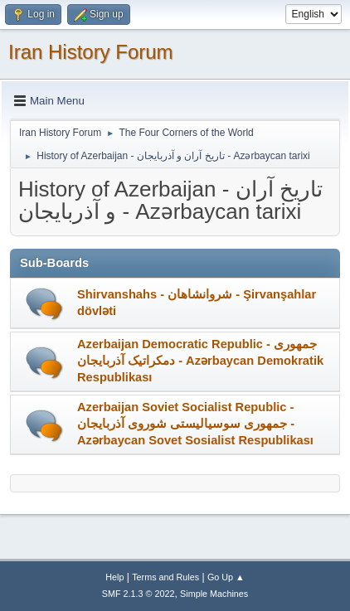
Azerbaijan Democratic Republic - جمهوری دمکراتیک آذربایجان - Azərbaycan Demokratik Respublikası (200, 360)
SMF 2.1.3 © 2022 (138, 594)
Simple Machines (214, 594)
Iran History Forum (90, 52)
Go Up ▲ (226, 577)
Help (114, 577)
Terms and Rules (165, 577)
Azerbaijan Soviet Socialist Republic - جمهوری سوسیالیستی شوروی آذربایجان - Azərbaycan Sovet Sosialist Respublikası (195, 423)
